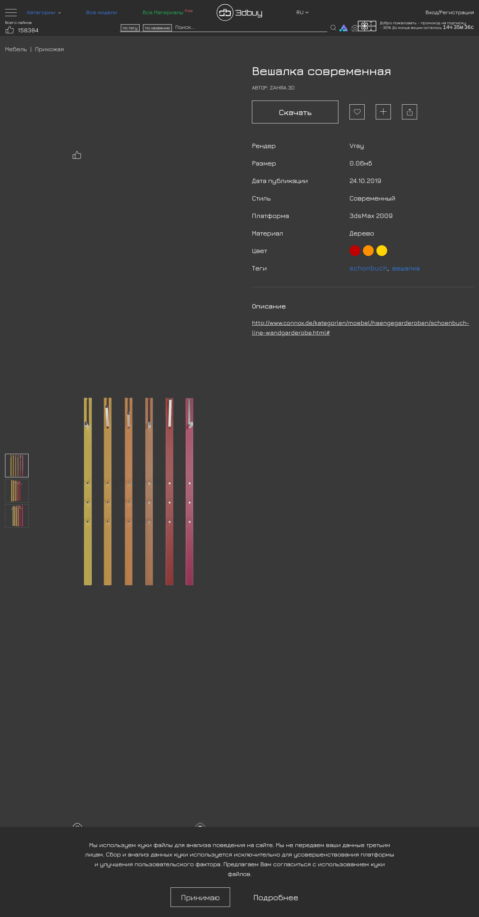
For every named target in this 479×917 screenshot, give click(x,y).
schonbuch (368, 268)
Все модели (101, 12)
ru (302, 12)
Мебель (16, 48)
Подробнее (275, 897)
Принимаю (200, 897)
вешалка (406, 268)
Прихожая (49, 48)
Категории (44, 12)
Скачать (295, 112)
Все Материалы (168, 12)
